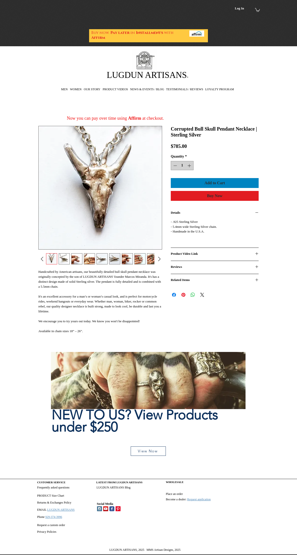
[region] (148, 406)
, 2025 (140, 550)
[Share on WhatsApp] (193, 295)
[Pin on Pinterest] (183, 295)
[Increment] (190, 165)
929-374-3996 (53, 517)
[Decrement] (175, 165)
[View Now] (148, 451)
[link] (257, 10)
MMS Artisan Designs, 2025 (163, 550)
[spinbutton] (182, 165)
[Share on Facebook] (174, 295)
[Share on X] (202, 295)
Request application (199, 499)
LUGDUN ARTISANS (147, 75)
